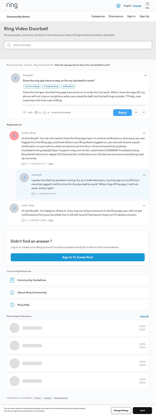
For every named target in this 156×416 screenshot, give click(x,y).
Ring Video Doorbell (43, 65)
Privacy (38, 398)
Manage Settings (121, 410)
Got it (142, 410)
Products (28, 65)
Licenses (47, 398)
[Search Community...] (80, 45)
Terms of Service (61, 398)
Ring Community (14, 65)
